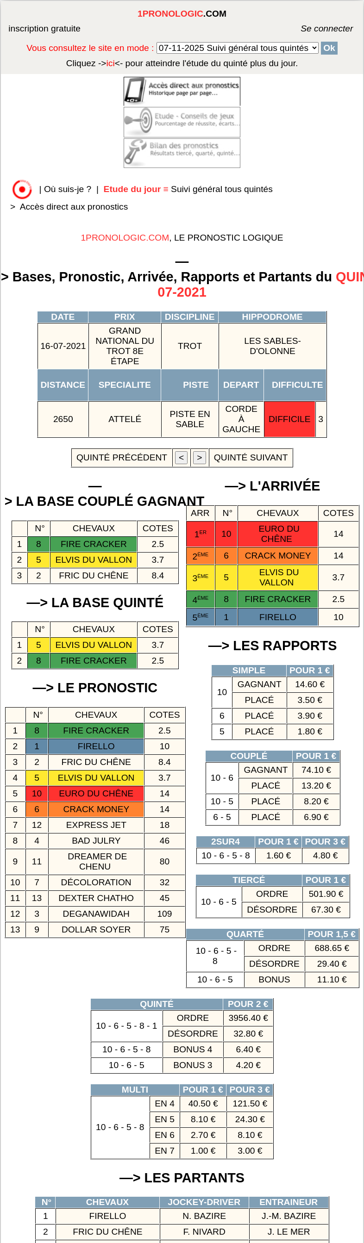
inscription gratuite (44, 28)
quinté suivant (251, 457)
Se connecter (313, 28)
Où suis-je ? (67, 189)
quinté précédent (121, 457)
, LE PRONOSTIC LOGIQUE (182, 237)
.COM (182, 14)
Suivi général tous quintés (190, 189)
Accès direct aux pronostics (74, 206)
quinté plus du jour (182, 63)
